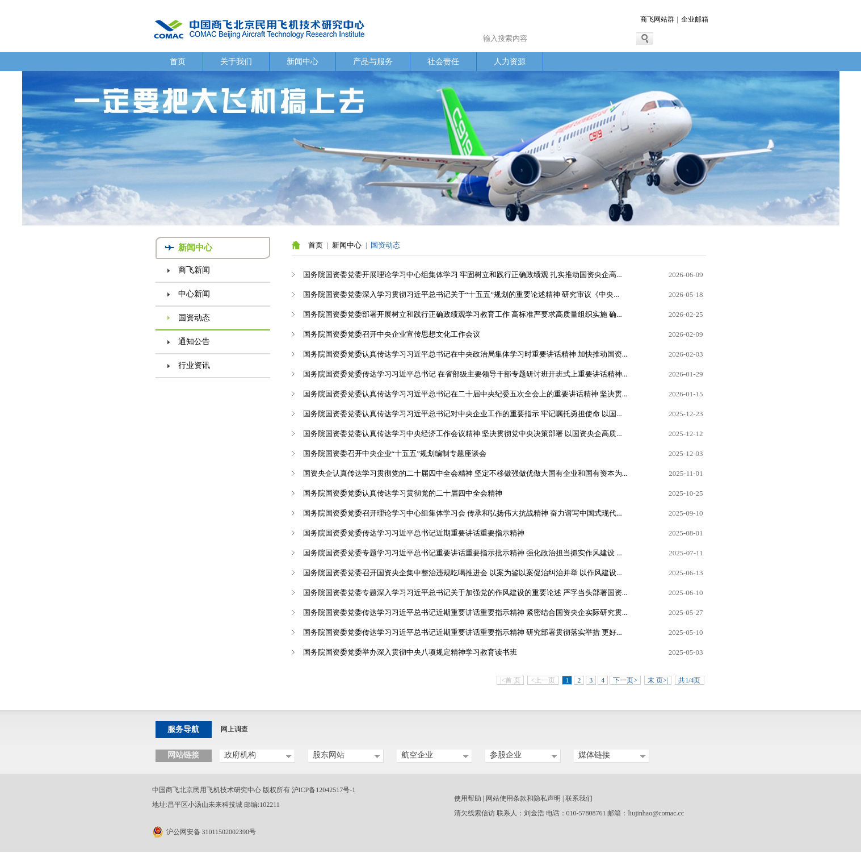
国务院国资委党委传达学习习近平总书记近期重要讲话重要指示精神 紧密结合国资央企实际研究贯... (465, 612)
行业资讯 (194, 365)
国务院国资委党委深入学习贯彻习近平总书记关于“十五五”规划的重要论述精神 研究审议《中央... (461, 294)
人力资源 (510, 61)
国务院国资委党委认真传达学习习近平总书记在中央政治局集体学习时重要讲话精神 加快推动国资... (465, 354)
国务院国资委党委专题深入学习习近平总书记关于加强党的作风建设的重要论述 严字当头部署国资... (465, 592)
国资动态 (194, 317)
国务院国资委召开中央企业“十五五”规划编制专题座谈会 (395, 453)
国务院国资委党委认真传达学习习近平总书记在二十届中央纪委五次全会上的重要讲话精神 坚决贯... (465, 394)
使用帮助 (467, 798)
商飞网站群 (657, 19)
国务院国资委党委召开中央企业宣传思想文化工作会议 (391, 334)
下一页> (625, 680)
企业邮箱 (694, 19)
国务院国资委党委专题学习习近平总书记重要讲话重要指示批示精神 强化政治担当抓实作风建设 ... (462, 553)
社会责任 (443, 61)
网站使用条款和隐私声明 (523, 798)
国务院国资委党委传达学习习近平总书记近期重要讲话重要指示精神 (413, 533)
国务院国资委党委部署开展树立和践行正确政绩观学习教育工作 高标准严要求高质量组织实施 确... (462, 314)
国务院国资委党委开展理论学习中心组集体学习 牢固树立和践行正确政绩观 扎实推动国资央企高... (462, 274)
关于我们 (236, 61)
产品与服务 (373, 61)
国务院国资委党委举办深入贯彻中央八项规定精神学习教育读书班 (410, 652)
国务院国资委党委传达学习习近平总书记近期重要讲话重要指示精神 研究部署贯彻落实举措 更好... (462, 632)
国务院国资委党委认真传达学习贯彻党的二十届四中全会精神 (402, 493)
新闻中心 (302, 61)
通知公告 (194, 341)
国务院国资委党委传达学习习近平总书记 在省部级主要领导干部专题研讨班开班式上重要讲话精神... (465, 374)
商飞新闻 (194, 270)
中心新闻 (194, 294)
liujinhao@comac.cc (656, 813)
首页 (178, 61)
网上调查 (234, 729)
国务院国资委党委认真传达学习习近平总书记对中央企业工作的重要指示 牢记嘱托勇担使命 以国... (462, 413)
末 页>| (658, 680)
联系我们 (579, 798)
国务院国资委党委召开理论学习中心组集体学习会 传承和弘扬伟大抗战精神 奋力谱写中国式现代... (462, 513)
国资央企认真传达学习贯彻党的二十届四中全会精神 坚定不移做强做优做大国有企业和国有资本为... (465, 473)
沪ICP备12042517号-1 (324, 790)
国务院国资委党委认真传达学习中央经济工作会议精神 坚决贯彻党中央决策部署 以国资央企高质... (462, 433)
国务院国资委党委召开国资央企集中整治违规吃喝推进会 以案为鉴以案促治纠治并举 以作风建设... (462, 572)
